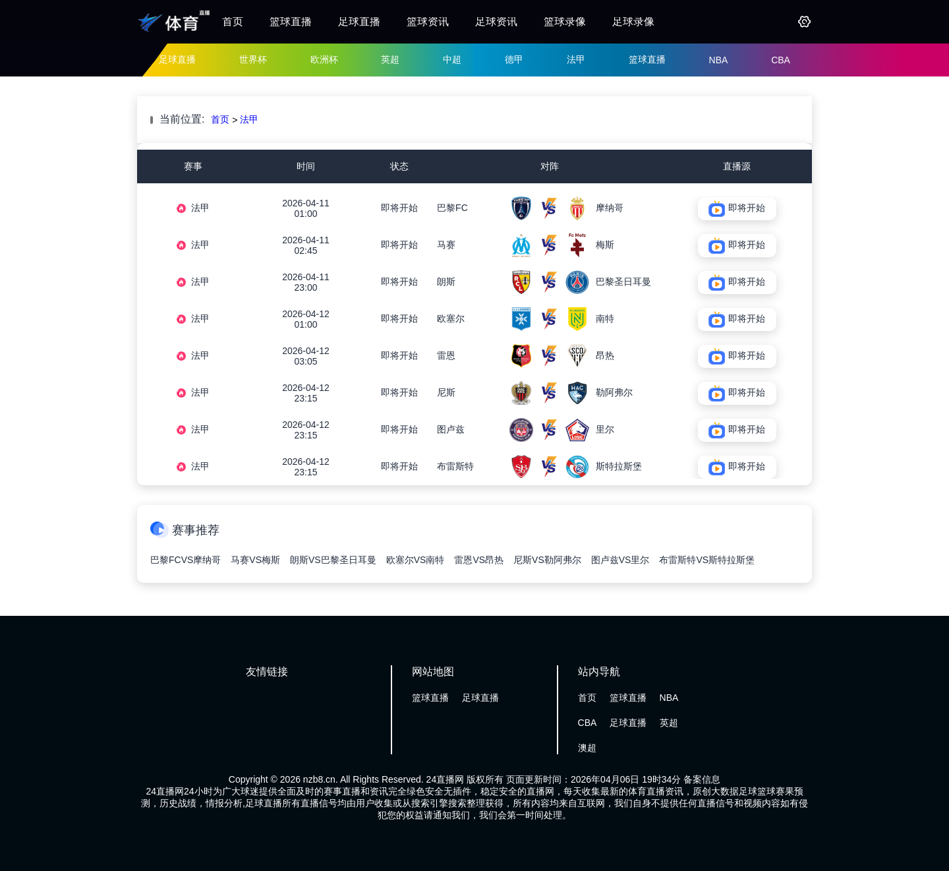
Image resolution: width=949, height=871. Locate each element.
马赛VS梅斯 (255, 560)
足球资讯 (496, 21)
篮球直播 (291, 21)
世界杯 (253, 59)
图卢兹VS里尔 (620, 560)
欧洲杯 (324, 59)
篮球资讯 (428, 21)
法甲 (576, 59)
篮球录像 (565, 21)
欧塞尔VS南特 (415, 560)
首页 (232, 21)
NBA (718, 60)
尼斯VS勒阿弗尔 (547, 560)
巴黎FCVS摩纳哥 (185, 560)
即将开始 (399, 207)
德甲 (514, 59)
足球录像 (633, 21)
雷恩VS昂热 (478, 560)
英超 (390, 59)
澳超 (587, 747)
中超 (452, 59)
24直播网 (445, 779)
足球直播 (359, 21)
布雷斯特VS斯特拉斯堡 (707, 560)
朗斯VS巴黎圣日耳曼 (333, 560)
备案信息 (701, 779)
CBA (780, 60)
